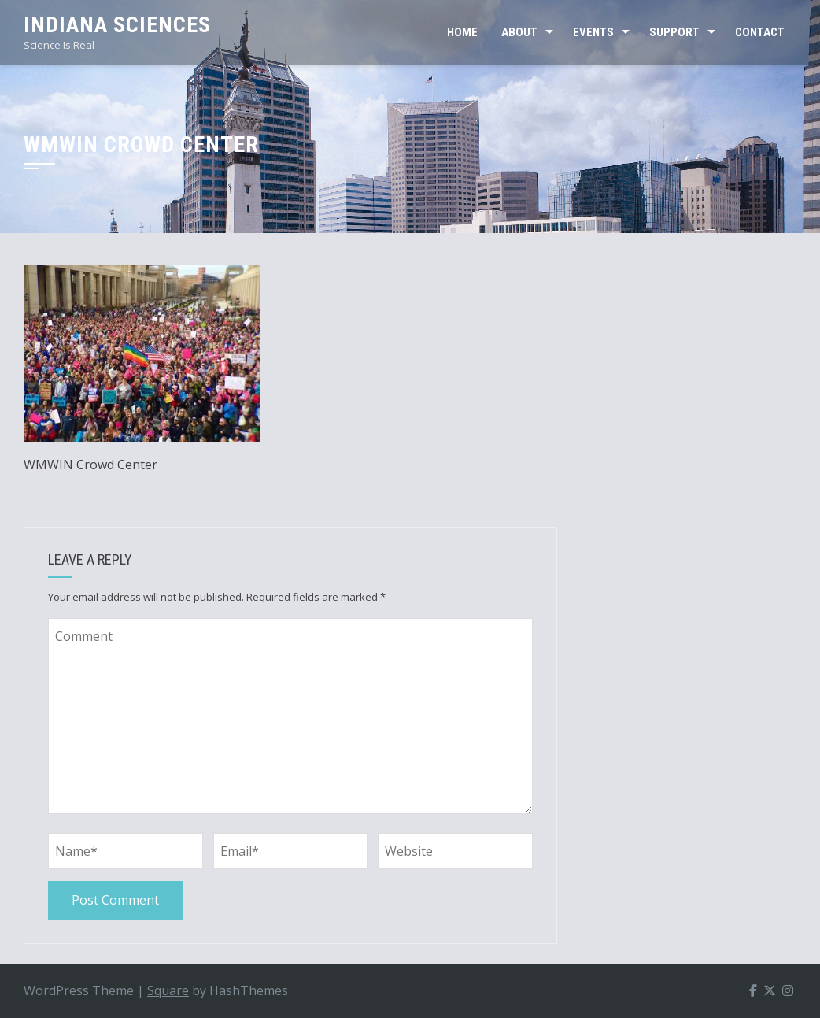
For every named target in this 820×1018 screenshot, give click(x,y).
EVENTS (593, 32)
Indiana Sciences (117, 25)
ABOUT (519, 32)
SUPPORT (674, 32)
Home (462, 32)
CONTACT (760, 32)
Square (168, 990)
